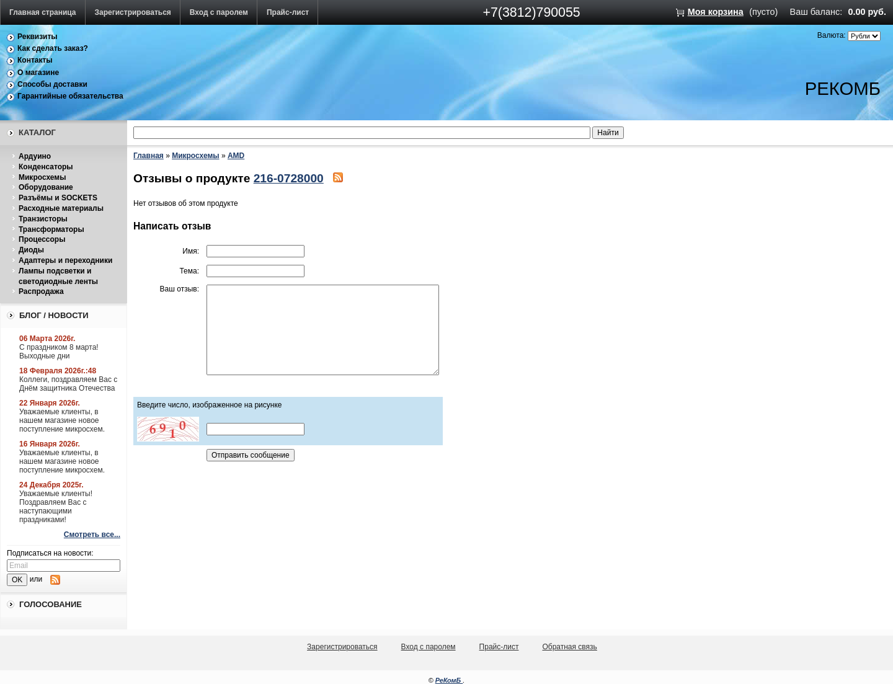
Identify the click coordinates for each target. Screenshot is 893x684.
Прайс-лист (288, 12)
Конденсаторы (46, 166)
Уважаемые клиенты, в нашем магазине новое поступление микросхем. (62, 420)
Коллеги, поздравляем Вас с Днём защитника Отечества (68, 384)
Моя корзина (716, 12)
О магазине (38, 72)
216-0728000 (289, 178)
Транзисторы (43, 219)
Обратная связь (569, 646)
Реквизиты (37, 36)
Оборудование (46, 187)
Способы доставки (52, 84)
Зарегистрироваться (133, 12)
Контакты (35, 60)
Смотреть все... (92, 534)
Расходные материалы (61, 208)
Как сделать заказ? (52, 48)
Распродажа (41, 291)
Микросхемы (42, 177)
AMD (236, 155)
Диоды (31, 250)
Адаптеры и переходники (65, 260)
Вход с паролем (219, 12)
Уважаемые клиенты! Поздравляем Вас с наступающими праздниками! (55, 506)
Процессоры (42, 239)
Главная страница (42, 12)
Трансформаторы (51, 229)
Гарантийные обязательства (70, 96)
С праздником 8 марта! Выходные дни (59, 351)
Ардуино (35, 156)
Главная (148, 155)
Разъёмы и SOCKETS (58, 197)
